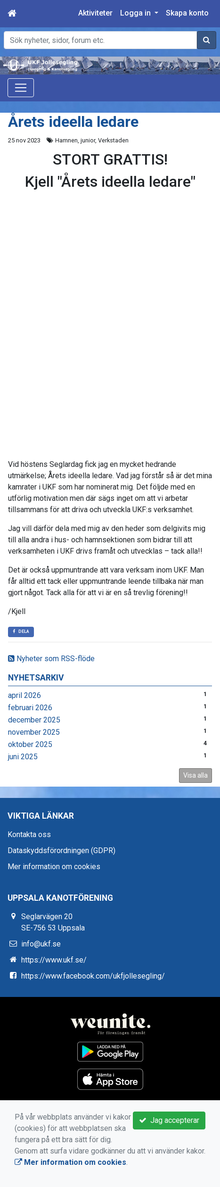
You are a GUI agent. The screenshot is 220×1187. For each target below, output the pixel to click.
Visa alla (195, 775)
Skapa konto (187, 12)
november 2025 (34, 732)
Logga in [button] (136, 12)
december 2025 (34, 719)
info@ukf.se (41, 943)
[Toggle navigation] (21, 87)
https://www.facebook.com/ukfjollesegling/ (93, 975)
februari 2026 (30, 707)
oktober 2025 (30, 744)
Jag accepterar (169, 1120)
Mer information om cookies (54, 866)
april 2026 (24, 695)
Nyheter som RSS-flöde (51, 658)
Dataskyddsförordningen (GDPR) (61, 850)
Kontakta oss (29, 834)
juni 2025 (23, 756)
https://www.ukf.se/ (54, 959)
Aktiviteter (95, 12)
